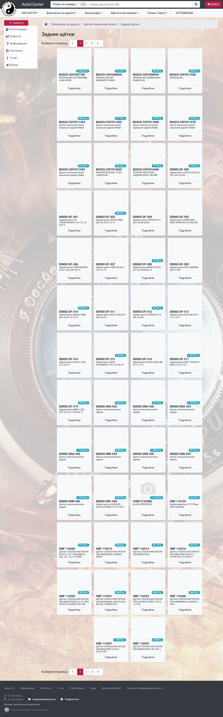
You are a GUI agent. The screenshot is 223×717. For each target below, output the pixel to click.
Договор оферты (111, 688)
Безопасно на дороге (60, 13)
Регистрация (77, 688)
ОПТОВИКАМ (184, 13)
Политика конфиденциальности (145, 688)
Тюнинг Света (156, 13)
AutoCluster (33, 4)
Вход (93, 688)
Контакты (46, 688)
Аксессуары (92, 13)
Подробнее (74, 88)
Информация (27, 688)
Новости (9, 688)
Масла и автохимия (124, 13)
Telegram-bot (70, 699)
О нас (61, 688)
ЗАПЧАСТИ (29, 13)
